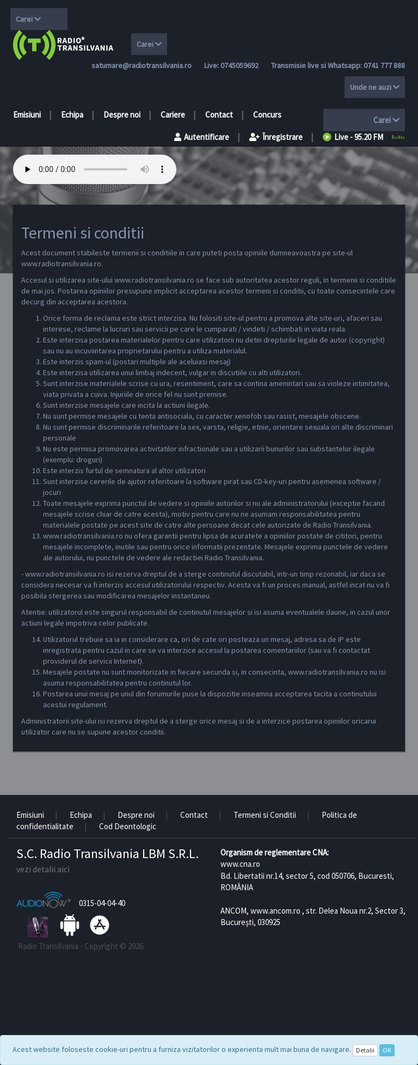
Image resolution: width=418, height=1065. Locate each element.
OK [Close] (387, 1050)
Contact (219, 114)
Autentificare (201, 137)
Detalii (365, 1050)
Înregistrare (276, 137)
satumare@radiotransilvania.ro (141, 65)
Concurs (267, 114)
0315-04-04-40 (102, 903)
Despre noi (121, 114)
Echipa (72, 114)
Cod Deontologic (127, 826)
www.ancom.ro (275, 910)
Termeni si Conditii (264, 815)
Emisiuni (27, 114)
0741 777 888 (384, 65)
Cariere (173, 114)
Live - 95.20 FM (353, 137)
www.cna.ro (240, 864)
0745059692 (239, 65)
